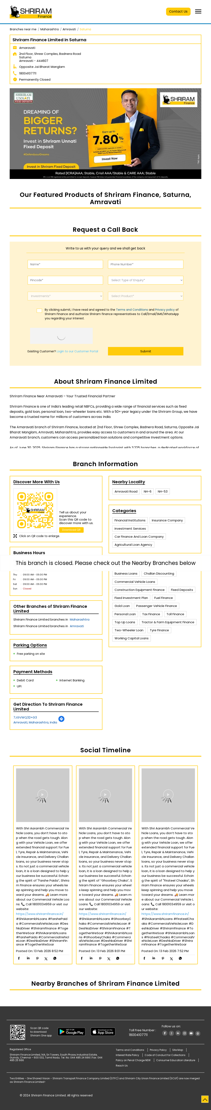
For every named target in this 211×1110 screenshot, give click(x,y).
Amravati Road (126, 491)
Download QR (71, 530)
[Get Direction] (61, 721)
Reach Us (122, 1065)
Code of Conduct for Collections (165, 1055)
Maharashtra (49, 29)
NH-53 (163, 491)
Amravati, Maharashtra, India (35, 722)
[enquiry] (145, 280)
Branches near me (23, 29)
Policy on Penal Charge (133, 1060)
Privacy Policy (158, 1050)
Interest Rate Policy (127, 1055)
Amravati (69, 29)
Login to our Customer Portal (77, 351)
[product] (145, 296)
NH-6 (147, 491)
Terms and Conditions (132, 310)
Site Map (177, 1050)
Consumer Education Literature (175, 1060)
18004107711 (27, 73)
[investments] (65, 296)
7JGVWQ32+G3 (25, 717)
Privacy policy (165, 310)
